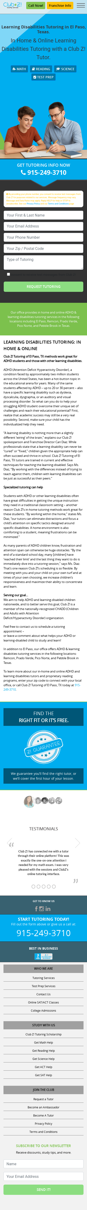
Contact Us (43, 994)
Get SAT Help (43, 1075)
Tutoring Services (43, 978)
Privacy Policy (33, 203)
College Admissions (43, 1010)
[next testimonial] (77, 843)
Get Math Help (43, 1042)
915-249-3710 (43, 172)
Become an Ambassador (43, 1107)
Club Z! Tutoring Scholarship (43, 1034)
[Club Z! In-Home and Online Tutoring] (12, 5)
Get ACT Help (43, 1067)
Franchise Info (60, 5)
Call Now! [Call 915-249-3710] (35, 5)
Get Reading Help (43, 1050)
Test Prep (43, 77)
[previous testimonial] (9, 843)
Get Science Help (43, 1059)
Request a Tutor (43, 1099)
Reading (41, 69)
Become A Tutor (43, 1115)
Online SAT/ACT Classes (43, 1002)
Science (65, 69)
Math (19, 69)
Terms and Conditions (58, 203)
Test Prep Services (43, 986)
